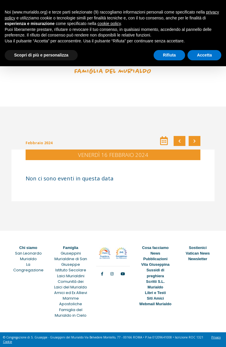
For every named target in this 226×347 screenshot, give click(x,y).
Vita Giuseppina (155, 264)
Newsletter (197, 259)
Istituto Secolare (70, 270)
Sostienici (198, 247)
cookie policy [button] (109, 23)
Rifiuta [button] (169, 55)
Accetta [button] (204, 55)
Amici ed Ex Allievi (70, 292)
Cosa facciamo (155, 247)
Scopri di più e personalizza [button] (41, 55)
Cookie (7, 342)
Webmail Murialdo (155, 304)
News (155, 253)
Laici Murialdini (70, 275)
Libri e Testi (155, 292)
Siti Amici (155, 298)
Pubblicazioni (155, 259)
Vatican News (198, 253)
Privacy (216, 337)
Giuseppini (71, 253)
